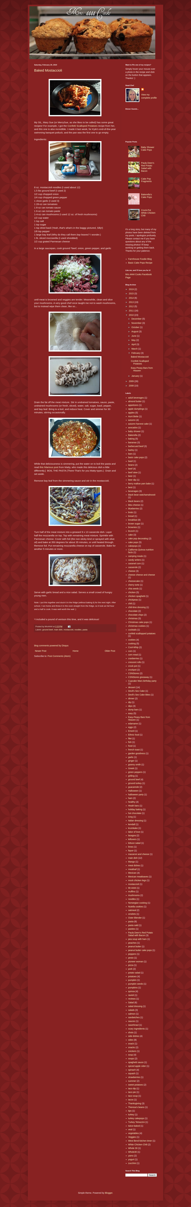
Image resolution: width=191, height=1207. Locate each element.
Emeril (131, 731)
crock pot (132, 666)
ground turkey (135, 783)
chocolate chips (135, 615)
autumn (132, 420)
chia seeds (133, 588)
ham (130, 798)
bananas (132, 442)
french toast (134, 749)
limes (130, 847)
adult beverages (136, 397)
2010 (131, 315)
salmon (131, 1014)
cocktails (132, 629)
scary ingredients (136, 1028)
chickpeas (133, 599)
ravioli (131, 995)
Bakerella (132, 435)
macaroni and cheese (138, 854)
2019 (131, 289)
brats (130, 512)
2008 (131, 385)
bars (130, 454)
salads (131, 1010)
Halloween (133, 790)
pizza (130, 965)
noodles (78, 630)
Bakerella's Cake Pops (146, 195)
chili (130, 603)
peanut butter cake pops (140, 950)
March (134, 349)
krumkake (133, 828)
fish (130, 742)
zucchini (132, 1163)
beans (131, 465)
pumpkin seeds (135, 984)
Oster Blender (135, 917)
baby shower (134, 431)
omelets (132, 914)
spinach (132, 1070)
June (134, 336)
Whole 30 (133, 1148)
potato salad (134, 972)
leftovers (132, 839)
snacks (131, 1047)
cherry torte (133, 585)
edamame (133, 723)
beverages (133, 491)
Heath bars (133, 805)
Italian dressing (135, 820)
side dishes (133, 1036)
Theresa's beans (136, 1107)
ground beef (47, 630)
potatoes (132, 976)
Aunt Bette (133, 416)
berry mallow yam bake (139, 483)
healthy (131, 802)
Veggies (132, 1137)
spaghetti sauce (136, 1062)
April (133, 344)
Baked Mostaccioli (48, 70)
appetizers (133, 405)
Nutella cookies (135, 906)
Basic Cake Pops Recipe (140, 262)
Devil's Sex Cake (136, 691)
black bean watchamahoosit (141, 494)
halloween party (136, 794)
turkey (131, 1114)
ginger (131, 761)
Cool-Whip (133, 647)
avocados (133, 427)
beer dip (132, 480)
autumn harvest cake (138, 424)
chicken (132, 592)
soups (131, 1058)
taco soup (133, 1096)
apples (131, 412)
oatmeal (132, 910)
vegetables (133, 1133)
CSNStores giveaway (138, 677)
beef (130, 468)
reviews (132, 998)
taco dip (132, 1088)
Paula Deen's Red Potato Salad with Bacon (147, 167)
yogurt (131, 1159)
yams (130, 1155)
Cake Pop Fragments (146, 180)
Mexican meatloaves (138, 876)
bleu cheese (134, 505)
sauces (131, 1021)
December (136, 319)
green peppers (135, 772)
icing (130, 817)
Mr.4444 (132, 888)
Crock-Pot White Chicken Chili (148, 213)
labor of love (134, 832)
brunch (131, 531)
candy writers (134, 560)
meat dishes (134, 865)
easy (130, 713)
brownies (132, 527)
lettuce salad (134, 843)
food (130, 746)
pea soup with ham (137, 939)
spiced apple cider (137, 1066)
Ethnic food (133, 734)
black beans (134, 501)
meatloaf (132, 869)
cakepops (133, 546)
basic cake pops (136, 457)
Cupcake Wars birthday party (142, 681)
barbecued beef (135, 446)
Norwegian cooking (137, 903)
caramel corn (134, 563)
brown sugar (134, 523)
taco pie (132, 1092)
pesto (131, 957)
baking (131, 438)
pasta (85, 630)
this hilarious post (49, 467)
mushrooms (134, 895)
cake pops (133, 542)
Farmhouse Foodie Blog (140, 259)
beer (130, 476)
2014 (131, 298)
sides (130, 1040)
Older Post (110, 651)
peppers (132, 954)
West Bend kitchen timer (140, 1141)
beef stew (133, 472)
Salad (131, 1002)
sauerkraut (133, 1025)
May (133, 340)
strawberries (134, 1077)
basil (130, 461)
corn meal (133, 654)
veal (130, 1129)
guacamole (133, 787)
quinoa (131, 991)
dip (129, 702)
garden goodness (136, 753)
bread (131, 516)
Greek (131, 768)
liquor (131, 850)
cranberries (133, 658)
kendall (131, 824)
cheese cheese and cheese (141, 575)
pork (130, 969)
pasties (131, 929)
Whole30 (132, 1152)
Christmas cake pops (138, 622)
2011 (131, 310)
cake (130, 534)
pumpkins (133, 987)
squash (131, 1073)
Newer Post (40, 651)
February (136, 353)
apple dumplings (136, 409)
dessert (131, 687)
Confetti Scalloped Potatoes (82, 125)
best (130, 487)
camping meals (135, 556)
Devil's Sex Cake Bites (139, 694)
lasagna (132, 835)
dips (130, 706)
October (135, 327)
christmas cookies (137, 626)
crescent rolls (134, 662)
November (136, 323)
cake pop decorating (138, 538)
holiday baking (135, 809)
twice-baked (134, 1126)
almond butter (135, 401)
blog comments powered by (51, 645)
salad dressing (135, 1006)
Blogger (108, 1193)
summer (132, 1081)
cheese (131, 571)
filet (130, 738)
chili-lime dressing (137, 607)
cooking (132, 643)
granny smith (134, 764)
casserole (133, 567)
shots (130, 1032)
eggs (130, 727)
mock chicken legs (137, 880)
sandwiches (134, 1017)
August (135, 331)
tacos (130, 1099)
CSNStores (133, 673)
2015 (131, 293)
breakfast (132, 520)
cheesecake (134, 581)
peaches (132, 943)
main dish (58, 630)
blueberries (133, 508)
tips (130, 1111)
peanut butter (134, 946)
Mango (131, 861)
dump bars (133, 709)
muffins (131, 891)
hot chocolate (134, 813)
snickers (132, 1051)
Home (75, 651)
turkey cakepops (136, 1118)
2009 (131, 381)
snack (131, 1043)
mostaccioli (68, 630)
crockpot (132, 669)
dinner (131, 698)
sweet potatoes (135, 1084)
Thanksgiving (134, 1103)
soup (130, 1054)
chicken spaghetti (136, 596)
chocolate (133, 611)
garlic (130, 757)
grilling (131, 776)
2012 (131, 306)
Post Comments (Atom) (59, 656)
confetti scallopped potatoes (142, 633)
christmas (133, 618)
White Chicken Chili (137, 1144)
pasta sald (133, 925)
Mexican (132, 873)
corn (130, 651)
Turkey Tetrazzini (136, 1122)
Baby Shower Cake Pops (147, 148)
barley (131, 450)
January (135, 376)
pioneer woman (135, 961)
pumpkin (132, 980)
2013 (131, 302)
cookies (132, 640)
